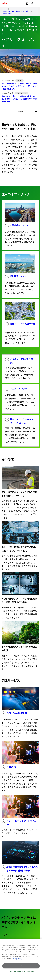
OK (21, 966)
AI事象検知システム (17, 225)
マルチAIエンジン (16, 389)
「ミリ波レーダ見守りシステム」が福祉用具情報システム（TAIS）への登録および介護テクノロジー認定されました (20, 86)
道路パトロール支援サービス (20, 325)
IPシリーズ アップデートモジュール (20, 822)
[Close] (38, 942)
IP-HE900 (9, 767)
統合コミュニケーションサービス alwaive (19, 421)
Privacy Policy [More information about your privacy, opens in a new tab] (17, 959)
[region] (21, 957)
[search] (32, 3)
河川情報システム (16, 276)
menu (28, 111)
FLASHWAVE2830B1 (14, 713)
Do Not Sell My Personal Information (21, 971)
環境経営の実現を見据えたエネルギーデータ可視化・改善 (20, 868)
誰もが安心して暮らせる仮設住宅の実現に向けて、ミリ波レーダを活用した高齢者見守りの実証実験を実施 (19, 99)
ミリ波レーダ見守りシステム (19, 360)
